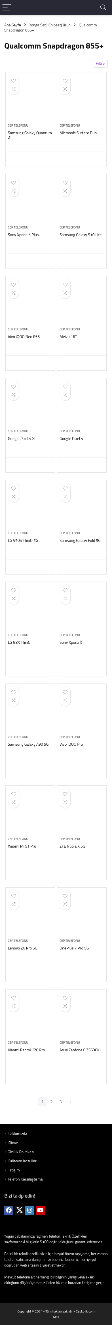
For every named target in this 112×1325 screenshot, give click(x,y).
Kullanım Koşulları (22, 1161)
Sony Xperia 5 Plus (23, 235)
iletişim (14, 1170)
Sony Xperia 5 (71, 642)
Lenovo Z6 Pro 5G (22, 948)
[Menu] (7, 7)
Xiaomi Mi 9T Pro (22, 846)
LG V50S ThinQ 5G (23, 540)
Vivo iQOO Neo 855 (24, 336)
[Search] (103, 7)
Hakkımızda (17, 1134)
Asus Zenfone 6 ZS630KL (81, 1050)
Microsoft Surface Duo (78, 133)
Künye (13, 1143)
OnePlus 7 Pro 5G (74, 948)
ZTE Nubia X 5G (72, 846)
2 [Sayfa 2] (51, 1101)
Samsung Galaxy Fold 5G (80, 540)
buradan (74, 1283)
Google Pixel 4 (71, 438)
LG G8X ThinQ (19, 642)
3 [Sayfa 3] (60, 1101)
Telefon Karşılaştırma (25, 1179)
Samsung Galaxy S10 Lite (81, 235)
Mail (56, 1316)
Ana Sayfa (12, 25)
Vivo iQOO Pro (71, 744)
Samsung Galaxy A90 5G (28, 744)
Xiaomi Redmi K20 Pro (26, 1050)
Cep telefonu (18, 125)
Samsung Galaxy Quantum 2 (30, 135)
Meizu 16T (68, 336)
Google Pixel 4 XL (22, 438)
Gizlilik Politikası (21, 1152)
